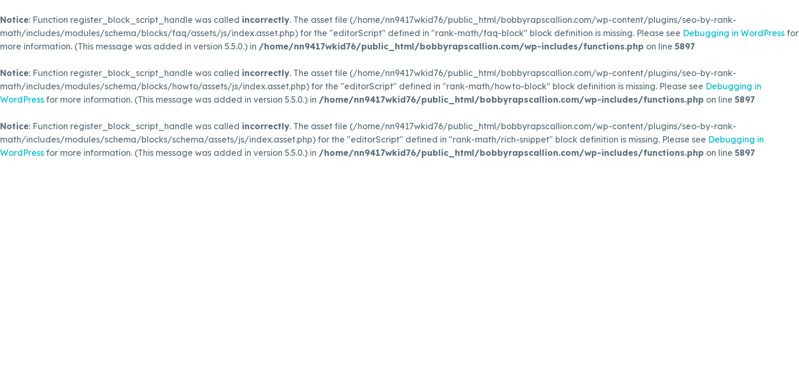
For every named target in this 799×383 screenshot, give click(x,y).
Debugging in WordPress (734, 33)
